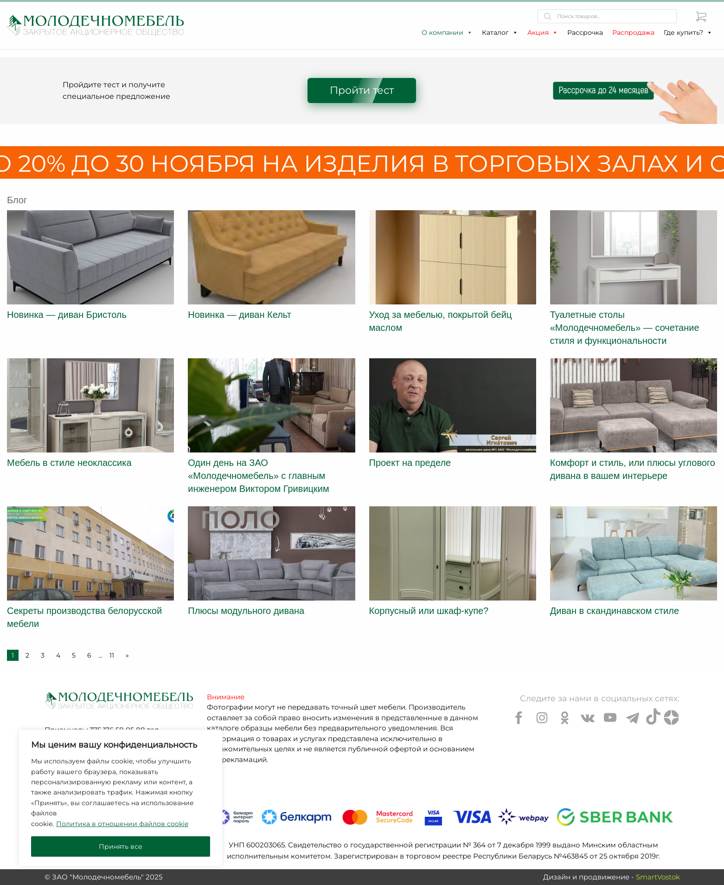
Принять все (120, 846)
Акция (542, 32)
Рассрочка (585, 32)
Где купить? (688, 32)
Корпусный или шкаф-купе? (429, 611)
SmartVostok (658, 876)
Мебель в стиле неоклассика (69, 463)
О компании (447, 32)
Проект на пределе (410, 463)
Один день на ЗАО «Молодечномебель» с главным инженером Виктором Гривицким (258, 476)
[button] (469, 32)
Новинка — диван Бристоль (67, 315)
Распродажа (633, 32)
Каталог (500, 32)
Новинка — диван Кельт (239, 315)
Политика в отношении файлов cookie (122, 824)
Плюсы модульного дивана (246, 611)
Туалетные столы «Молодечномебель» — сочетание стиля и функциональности (624, 328)
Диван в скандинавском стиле (614, 611)
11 (111, 655)
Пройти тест (362, 90)
